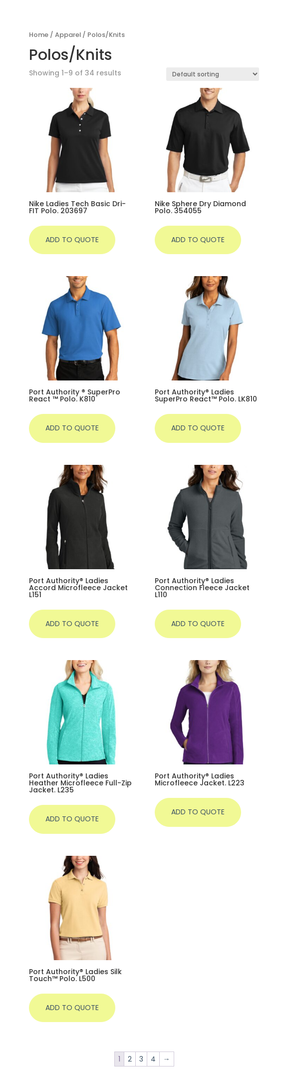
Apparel (68, 34)
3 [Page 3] (141, 1059)
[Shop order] (212, 74)
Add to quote (72, 240)
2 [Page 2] (130, 1059)
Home (38, 34)
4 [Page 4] (153, 1059)
